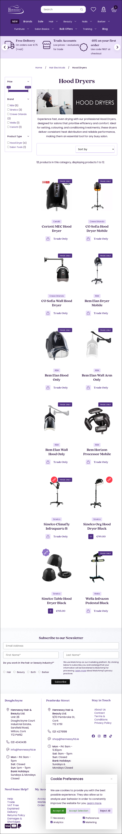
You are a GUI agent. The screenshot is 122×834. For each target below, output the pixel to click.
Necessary (58, 818)
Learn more (94, 803)
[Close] (111, 779)
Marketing (90, 822)
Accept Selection (78, 810)
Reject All (105, 810)
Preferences (91, 818)
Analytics (57, 822)
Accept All (58, 810)
